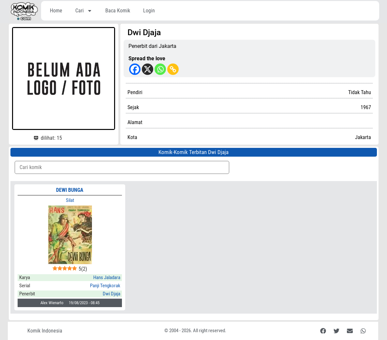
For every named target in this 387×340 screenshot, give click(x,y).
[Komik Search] (122, 167)
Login (149, 10)
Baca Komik (117, 10)
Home (56, 10)
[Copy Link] (173, 69)
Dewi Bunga (69, 190)
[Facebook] (135, 69)
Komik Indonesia (44, 331)
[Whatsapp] (160, 69)
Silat (70, 200)
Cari (83, 11)
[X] (147, 69)
